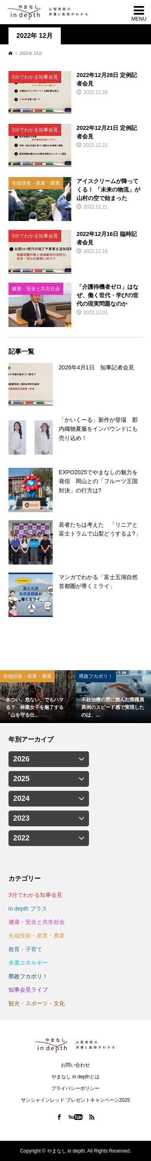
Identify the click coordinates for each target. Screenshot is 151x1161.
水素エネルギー (28, 962)
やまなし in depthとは (75, 1077)
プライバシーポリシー (75, 1088)
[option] (38, 696)
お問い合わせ (75, 1065)
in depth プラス (27, 908)
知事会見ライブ (28, 989)
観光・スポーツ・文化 (36, 1003)
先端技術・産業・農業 (36, 935)
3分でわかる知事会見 (35, 895)
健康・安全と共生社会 (36, 922)
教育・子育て (25, 949)
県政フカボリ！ (28, 976)
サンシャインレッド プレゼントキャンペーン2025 (75, 1100)
